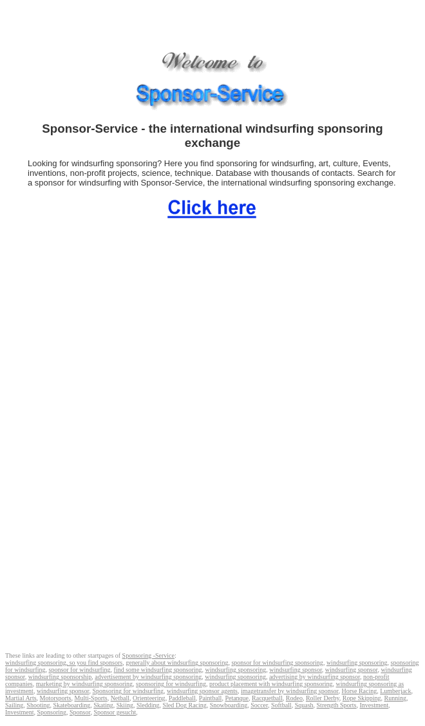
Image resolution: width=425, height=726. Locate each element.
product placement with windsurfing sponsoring (271, 683)
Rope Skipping (362, 698)
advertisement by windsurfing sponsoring (148, 676)
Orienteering (149, 698)
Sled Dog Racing (184, 705)
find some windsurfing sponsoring (158, 669)
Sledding (148, 705)
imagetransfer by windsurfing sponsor (290, 690)
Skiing (125, 705)
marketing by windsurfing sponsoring (84, 683)
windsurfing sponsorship (60, 676)
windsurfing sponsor (295, 669)
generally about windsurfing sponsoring (177, 662)
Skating (103, 705)
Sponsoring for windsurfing (128, 690)
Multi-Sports (91, 698)
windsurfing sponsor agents (202, 690)
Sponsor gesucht (114, 712)
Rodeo (294, 698)
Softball (281, 705)
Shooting (38, 705)
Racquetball (267, 698)
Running (395, 698)
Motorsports (55, 698)
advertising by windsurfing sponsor (314, 676)
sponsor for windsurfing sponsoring (277, 662)
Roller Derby (322, 698)
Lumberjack (395, 690)
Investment (374, 705)
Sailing (14, 705)
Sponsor (80, 712)
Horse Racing (359, 690)
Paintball (210, 698)
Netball (120, 698)
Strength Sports (337, 705)
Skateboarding (71, 705)
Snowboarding (228, 705)
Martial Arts (21, 698)
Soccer (259, 705)
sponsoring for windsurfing (171, 683)
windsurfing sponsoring (357, 662)
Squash (304, 705)
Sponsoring (51, 712)
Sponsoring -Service (148, 655)
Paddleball (182, 698)
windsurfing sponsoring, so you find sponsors (63, 662)
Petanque (237, 698)
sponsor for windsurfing (80, 669)
